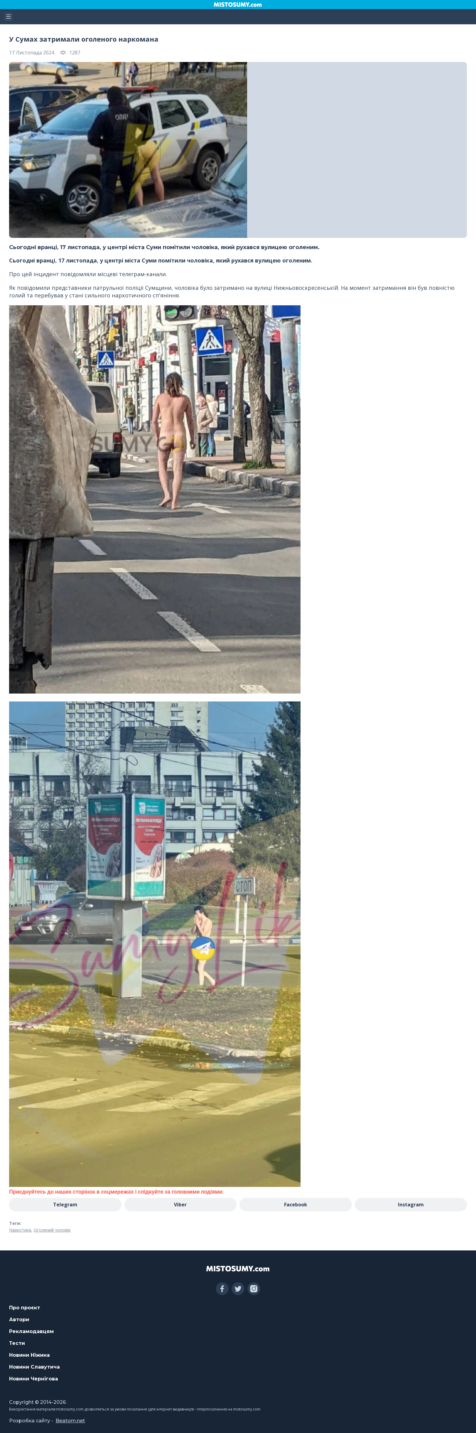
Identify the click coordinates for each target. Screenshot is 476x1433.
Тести (17, 1343)
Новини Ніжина (29, 1355)
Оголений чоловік (52, 1230)
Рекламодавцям (31, 1331)
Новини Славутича (34, 1367)
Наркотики (20, 1230)
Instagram (411, 1204)
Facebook (295, 1204)
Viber (180, 1204)
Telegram (65, 1204)
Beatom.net (70, 1421)
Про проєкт (24, 1308)
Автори (19, 1319)
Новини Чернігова (33, 1379)
